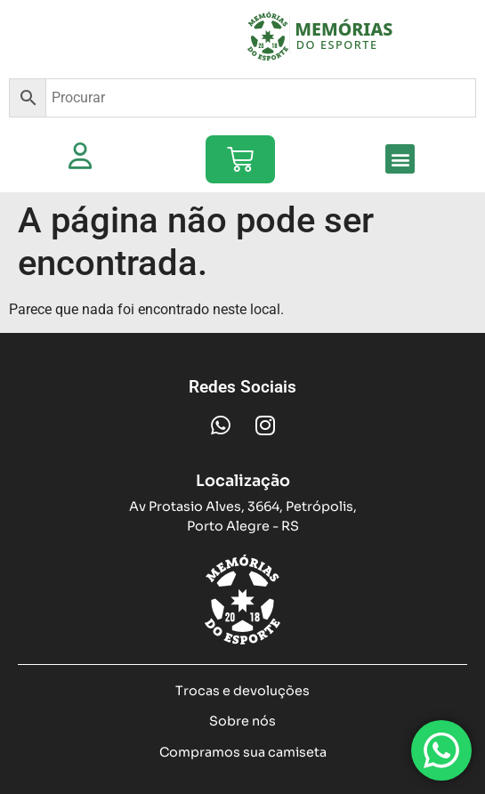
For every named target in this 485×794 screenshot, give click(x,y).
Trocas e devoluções (242, 691)
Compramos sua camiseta (243, 752)
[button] (400, 159)
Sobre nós (242, 721)
